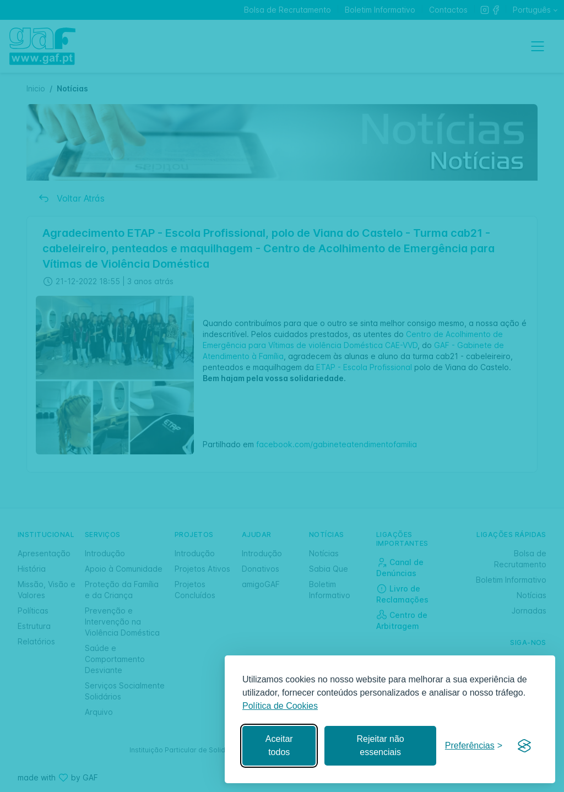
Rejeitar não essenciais (380, 745)
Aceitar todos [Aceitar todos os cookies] (279, 745)
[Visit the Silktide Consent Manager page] (524, 746)
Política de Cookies (280, 705)
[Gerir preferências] (473, 746)
